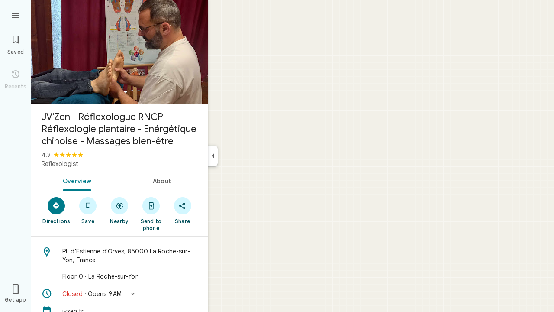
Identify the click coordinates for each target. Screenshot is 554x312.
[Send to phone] (151, 213)
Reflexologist (60, 164)
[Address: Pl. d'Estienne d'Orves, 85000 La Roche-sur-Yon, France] (119, 256)
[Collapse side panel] (213, 156)
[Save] (88, 210)
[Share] (182, 210)
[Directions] (56, 210)
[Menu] (15, 15)
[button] (119, 293)
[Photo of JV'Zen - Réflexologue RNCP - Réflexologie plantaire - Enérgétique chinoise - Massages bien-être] (119, 52)
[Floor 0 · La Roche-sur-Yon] (119, 276)
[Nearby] (119, 210)
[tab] (75, 180)
